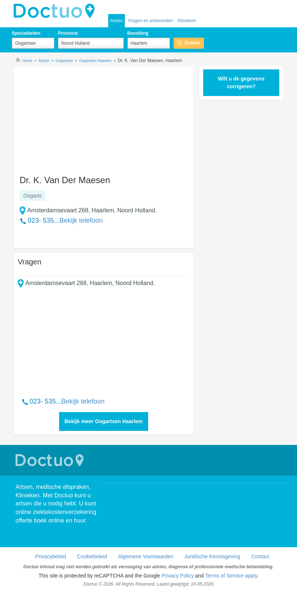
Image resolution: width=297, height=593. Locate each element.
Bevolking (137, 33)
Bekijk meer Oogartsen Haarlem (104, 421)
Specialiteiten (26, 33)
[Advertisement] (74, 117)
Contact (260, 556)
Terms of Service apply (231, 576)
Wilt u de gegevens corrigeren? (241, 82)
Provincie (68, 33)
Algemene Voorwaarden (145, 556)
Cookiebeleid (92, 556)
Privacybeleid (50, 556)
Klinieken (187, 20)
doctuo (56, 11)
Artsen (116, 20)
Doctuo (51, 460)
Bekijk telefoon (81, 220)
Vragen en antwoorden (150, 20)
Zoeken (192, 42)
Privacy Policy (177, 576)
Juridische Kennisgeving (212, 556)
